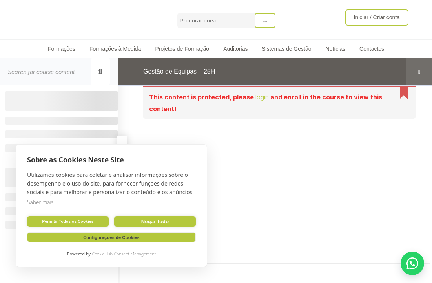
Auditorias (235, 49)
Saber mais (40, 202)
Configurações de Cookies (111, 237)
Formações (61, 49)
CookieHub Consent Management (124, 254)
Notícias (335, 49)
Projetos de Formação (182, 49)
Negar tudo (155, 221)
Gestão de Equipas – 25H (179, 71)
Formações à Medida (115, 49)
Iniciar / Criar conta (377, 17)
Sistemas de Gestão (286, 49)
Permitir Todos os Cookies (68, 221)
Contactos (371, 49)
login (262, 97)
